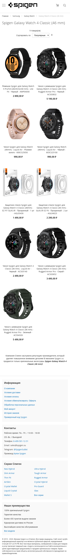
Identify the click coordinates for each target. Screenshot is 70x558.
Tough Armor (40, 473)
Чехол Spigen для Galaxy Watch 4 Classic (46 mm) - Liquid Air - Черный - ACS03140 (18, 269)
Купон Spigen (20, 453)
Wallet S (8, 495)
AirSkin (7, 482)
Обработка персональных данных (19, 404)
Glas (36, 490)
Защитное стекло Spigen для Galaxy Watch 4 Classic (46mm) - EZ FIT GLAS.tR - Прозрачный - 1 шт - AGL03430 (18, 209)
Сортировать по (23, 35)
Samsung (16, 16)
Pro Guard (39, 486)
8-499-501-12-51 (20, 441)
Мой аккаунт (9, 409)
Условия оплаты (11, 396)
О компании (9, 388)
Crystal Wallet (10, 486)
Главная (5, 16)
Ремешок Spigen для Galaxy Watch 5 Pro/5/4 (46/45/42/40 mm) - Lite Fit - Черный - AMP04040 (18, 89)
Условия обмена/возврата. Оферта (20, 400)
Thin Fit (7, 477)
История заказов (11, 413)
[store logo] (22, 5)
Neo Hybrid (9, 469)
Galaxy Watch (29, 16)
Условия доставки (12, 392)
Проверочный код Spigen (15, 417)
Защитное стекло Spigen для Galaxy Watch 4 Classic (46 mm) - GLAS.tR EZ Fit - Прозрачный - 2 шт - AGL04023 (52, 209)
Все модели (9, 531)
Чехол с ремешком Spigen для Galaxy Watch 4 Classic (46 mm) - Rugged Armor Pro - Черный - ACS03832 (52, 90)
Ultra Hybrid (40, 469)
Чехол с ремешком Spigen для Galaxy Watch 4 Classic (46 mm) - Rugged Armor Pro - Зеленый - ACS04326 (18, 330)
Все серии (38, 495)
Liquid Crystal (10, 490)
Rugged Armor (41, 477)
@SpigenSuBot (20, 449)
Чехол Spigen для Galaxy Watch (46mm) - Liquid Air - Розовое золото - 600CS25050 (18, 150)
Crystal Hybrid (40, 482)
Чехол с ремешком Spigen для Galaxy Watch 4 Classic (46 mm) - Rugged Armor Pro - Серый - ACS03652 (52, 270)
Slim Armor (9, 473)
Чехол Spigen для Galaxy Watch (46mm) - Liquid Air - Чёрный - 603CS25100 (51, 150)
